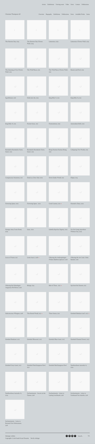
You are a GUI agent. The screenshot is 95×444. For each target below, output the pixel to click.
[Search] (82, 436)
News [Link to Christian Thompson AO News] (72, 14)
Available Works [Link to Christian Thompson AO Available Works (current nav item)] (80, 14)
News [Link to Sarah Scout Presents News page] (72, 4)
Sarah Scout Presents (9, 4)
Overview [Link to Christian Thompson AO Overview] (41, 14)
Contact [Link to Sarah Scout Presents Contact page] (77, 4)
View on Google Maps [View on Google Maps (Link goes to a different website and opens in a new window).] (75, 436)
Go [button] (89, 436)
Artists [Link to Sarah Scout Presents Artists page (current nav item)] (44, 4)
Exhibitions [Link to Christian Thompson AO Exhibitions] (56, 14)
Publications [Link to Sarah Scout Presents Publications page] (85, 4)
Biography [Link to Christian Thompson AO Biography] (49, 14)
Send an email (69, 436)
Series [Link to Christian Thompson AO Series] (88, 14)
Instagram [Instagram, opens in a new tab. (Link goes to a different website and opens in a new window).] (67, 436)
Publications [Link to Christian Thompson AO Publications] (65, 14)
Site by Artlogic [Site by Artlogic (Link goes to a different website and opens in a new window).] (35, 438)
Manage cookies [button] (10, 436)
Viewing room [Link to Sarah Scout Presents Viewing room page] (60, 4)
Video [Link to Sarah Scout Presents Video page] (67, 4)
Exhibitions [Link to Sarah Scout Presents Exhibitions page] (50, 4)
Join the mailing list (72, 436)
